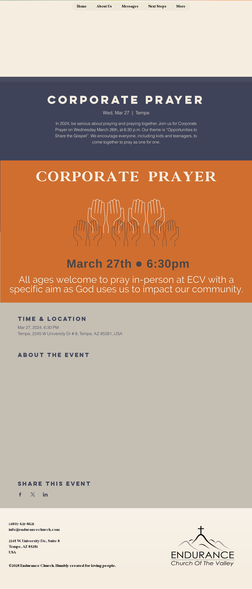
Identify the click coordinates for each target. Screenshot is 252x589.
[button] (104, 6)
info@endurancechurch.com (34, 529)
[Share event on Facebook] (20, 494)
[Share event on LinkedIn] (45, 494)
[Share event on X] (32, 494)
